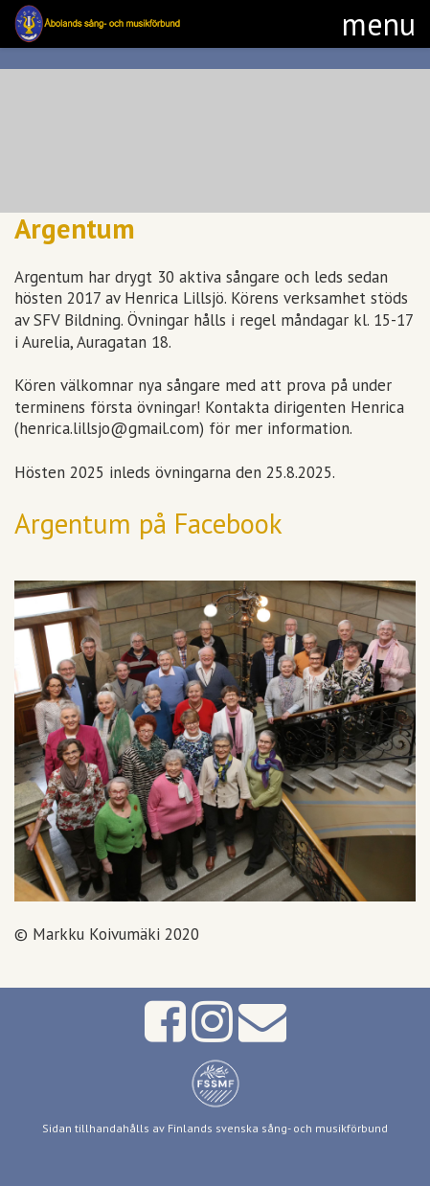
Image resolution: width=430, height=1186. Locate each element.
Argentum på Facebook (148, 523)
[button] (379, 24)
